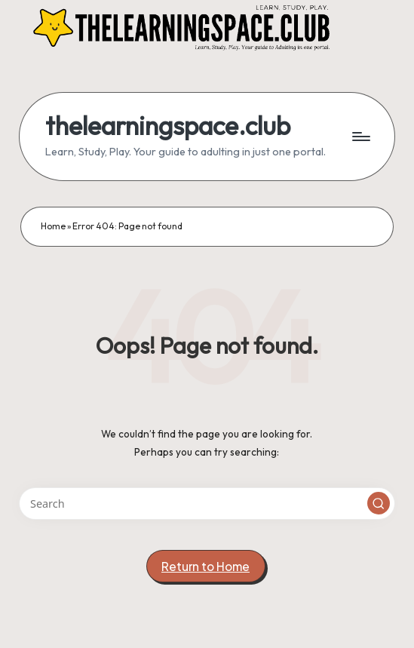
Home (53, 226)
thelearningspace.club (167, 126)
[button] (378, 503)
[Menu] (360, 136)
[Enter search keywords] (206, 503)
